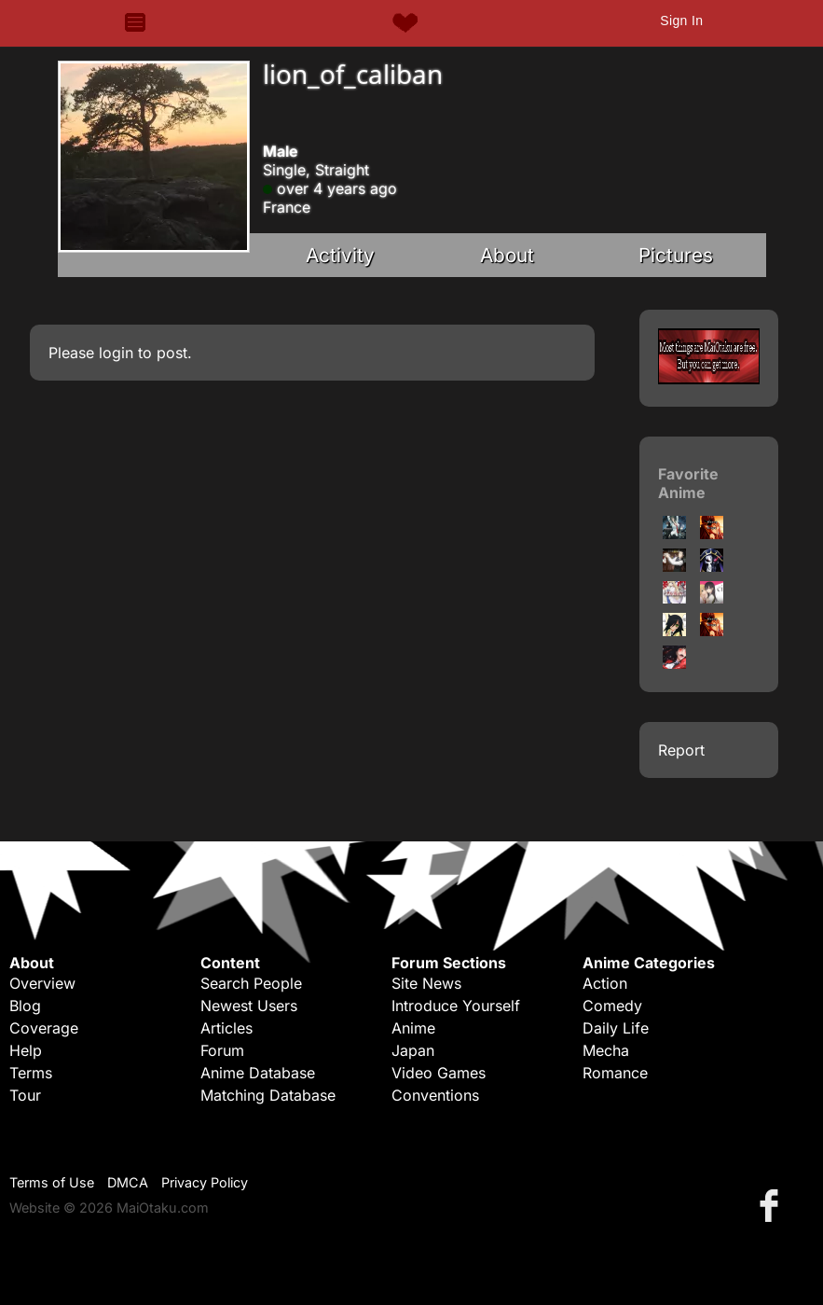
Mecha (606, 1050)
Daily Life (616, 1028)
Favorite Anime (688, 483)
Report (681, 750)
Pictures (675, 255)
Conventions (435, 1095)
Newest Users (248, 1005)
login (116, 352)
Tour (25, 1095)
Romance (615, 1072)
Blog (25, 1005)
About (507, 255)
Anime (413, 1028)
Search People (251, 983)
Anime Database (257, 1072)
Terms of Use (51, 1182)
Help (25, 1050)
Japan (412, 1050)
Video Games (438, 1072)
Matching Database (268, 1095)
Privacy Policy (204, 1182)
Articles (226, 1028)
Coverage (43, 1028)
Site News (426, 983)
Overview (42, 983)
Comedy (612, 1005)
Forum (222, 1050)
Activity (340, 255)
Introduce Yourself (455, 1005)
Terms (30, 1072)
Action (605, 983)
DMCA (127, 1182)
